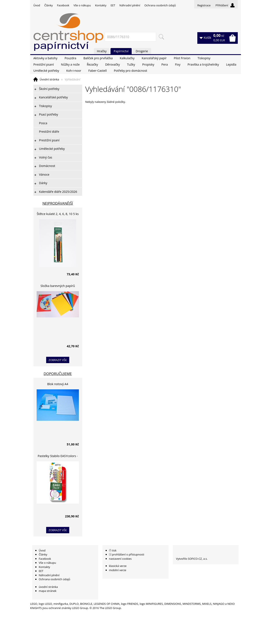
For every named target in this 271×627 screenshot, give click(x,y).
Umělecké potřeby (46, 71)
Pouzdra (70, 58)
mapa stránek (47, 591)
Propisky (148, 64)
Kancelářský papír (154, 58)
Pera (164, 64)
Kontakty (100, 5)
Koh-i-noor (73, 71)
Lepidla (231, 64)
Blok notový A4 (57, 384)
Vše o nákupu (82, 5)
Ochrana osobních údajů (160, 5)
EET (113, 5)
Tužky (131, 64)
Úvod (36, 5)
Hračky (102, 51)
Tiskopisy (204, 58)
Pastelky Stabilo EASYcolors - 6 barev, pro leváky (58, 456)
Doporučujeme (58, 373)
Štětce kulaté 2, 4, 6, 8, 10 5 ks (58, 214)
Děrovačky (112, 64)
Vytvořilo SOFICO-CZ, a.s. (191, 559)
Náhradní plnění (129, 5)
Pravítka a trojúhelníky (203, 64)
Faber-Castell (97, 71)
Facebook (63, 5)
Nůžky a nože (70, 64)
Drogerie (142, 51)
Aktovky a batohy (45, 58)
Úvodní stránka (49, 79)
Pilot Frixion (182, 58)
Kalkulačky (127, 58)
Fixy (177, 64)
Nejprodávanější (57, 203)
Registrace (204, 5)
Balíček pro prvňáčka (98, 58)
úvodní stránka (48, 587)
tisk (114, 550)
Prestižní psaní (43, 64)
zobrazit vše (58, 360)
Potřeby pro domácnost (130, 71)
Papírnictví (121, 51)
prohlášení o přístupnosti (128, 554)
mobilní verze (117, 570)
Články (48, 5)
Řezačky (92, 64)
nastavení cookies (120, 559)
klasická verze (118, 566)
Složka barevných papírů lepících (57, 286)
